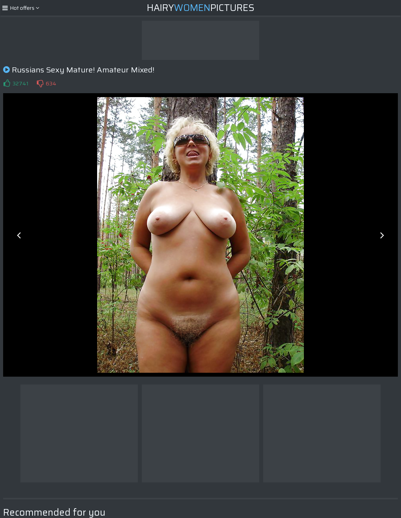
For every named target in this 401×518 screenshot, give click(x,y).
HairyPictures (201, 7)
